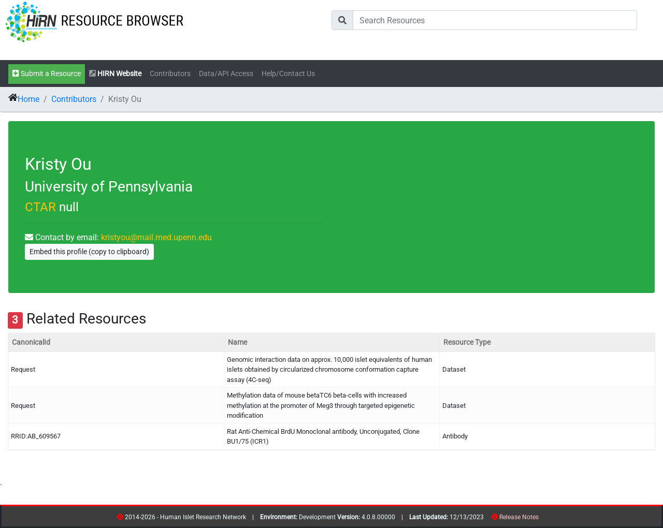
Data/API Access (226, 73)
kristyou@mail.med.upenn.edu (156, 237)
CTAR (40, 207)
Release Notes (519, 517)
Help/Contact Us (288, 73)
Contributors (170, 73)
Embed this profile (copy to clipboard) (89, 251)
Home (28, 99)
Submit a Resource (46, 73)
